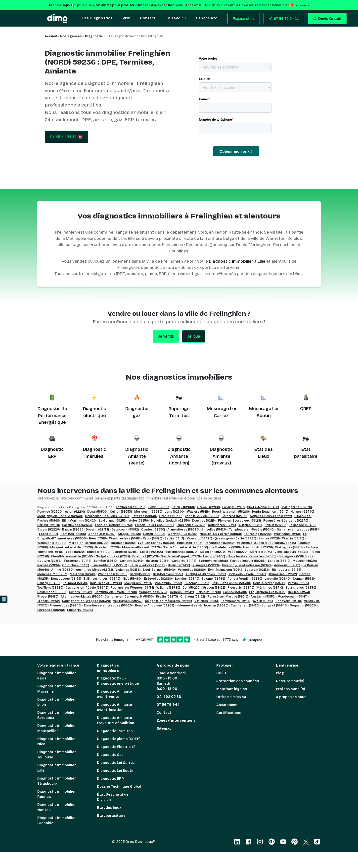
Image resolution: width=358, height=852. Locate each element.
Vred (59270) (237, 552)
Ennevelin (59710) (288, 601)
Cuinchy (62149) (131, 561)
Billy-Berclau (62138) (168, 574)
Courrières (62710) (222, 525)
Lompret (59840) (274, 605)
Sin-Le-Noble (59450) (263, 507)
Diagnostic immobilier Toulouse (56, 754)
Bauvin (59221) (72, 529)
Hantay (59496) (48, 583)
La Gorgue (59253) (113, 520)
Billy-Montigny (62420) (79, 520)
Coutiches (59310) (75, 565)
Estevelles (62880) (158, 578)
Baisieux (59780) (208, 592)
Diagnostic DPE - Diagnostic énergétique (118, 681)
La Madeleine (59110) (225, 547)
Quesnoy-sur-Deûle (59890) (235, 538)
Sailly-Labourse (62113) (113, 556)
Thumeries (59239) (282, 574)
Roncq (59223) (154, 534)
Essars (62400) (151, 552)
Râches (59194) (48, 565)
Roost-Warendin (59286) (231, 511)
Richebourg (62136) (286, 569)
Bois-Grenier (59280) (106, 583)
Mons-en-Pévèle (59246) (247, 574)
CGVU (221, 673)
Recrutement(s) (290, 681)
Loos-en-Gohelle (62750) (114, 525)
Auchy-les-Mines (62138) (94, 569)
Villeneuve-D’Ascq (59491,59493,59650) (266, 543)
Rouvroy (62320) (49, 511)
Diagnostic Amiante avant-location (114, 707)
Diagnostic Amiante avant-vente (114, 694)
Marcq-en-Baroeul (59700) (88, 543)
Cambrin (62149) (184, 561)
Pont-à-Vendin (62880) (244, 578)
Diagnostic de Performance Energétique (52, 415)
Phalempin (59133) (168, 583)
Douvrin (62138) (97, 529)
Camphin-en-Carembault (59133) (129, 596)
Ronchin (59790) (107, 547)
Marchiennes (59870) (181, 552)
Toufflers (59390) (50, 587)
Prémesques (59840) (65, 605)
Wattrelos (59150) (287, 534)
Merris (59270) (261, 552)
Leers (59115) (48, 534)
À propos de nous (291, 697)
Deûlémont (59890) (51, 592)
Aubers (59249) (80, 592)
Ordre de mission (231, 697)
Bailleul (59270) (48, 525)
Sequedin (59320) (303, 605)
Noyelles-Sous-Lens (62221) (271, 516)
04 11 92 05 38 (169, 697)
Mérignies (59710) (270, 587)
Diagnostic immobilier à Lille (237, 261)
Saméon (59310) (105, 561)
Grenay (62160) (208, 507)
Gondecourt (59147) (293, 596)
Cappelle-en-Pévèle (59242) (87, 587)
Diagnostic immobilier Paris (56, 675)
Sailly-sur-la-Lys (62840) (102, 578)
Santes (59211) (269, 538)
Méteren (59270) (212, 552)
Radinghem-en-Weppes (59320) (86, 601)
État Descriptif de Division (113, 797)
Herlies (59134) (299, 592)
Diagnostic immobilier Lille (56, 768)
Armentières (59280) (183, 529)
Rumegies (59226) (206, 565)
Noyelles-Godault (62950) (170, 520)
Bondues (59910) (123, 543)
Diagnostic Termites (115, 731)
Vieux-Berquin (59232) (291, 552)
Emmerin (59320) (80, 610)
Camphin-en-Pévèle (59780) (115, 592)
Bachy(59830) (140, 574)
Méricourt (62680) (148, 511)
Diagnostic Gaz (110, 755)
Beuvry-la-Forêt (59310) (147, 565)
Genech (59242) (182, 592)
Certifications (228, 713)
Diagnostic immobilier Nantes (56, 807)
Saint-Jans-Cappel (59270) (181, 556)
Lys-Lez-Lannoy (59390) (156, 543)
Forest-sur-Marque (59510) (227, 596)
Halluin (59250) (275, 525)
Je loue (193, 336)
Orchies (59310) (170, 516)
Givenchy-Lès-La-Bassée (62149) (246, 565)
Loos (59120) (75, 552)
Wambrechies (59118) (124, 538)
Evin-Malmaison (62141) (225, 569)
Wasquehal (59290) (51, 543)
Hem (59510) (98, 538)
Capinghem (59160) (245, 605)
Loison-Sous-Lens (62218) (154, 525)
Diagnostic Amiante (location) (179, 456)
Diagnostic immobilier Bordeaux (56, 715)
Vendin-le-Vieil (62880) (202, 516)
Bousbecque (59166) (66, 578)
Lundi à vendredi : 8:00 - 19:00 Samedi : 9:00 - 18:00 (172, 681)
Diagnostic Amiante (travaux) (221, 456)
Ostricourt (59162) (125, 529)
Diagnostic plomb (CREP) (118, 739)
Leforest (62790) (234, 516)
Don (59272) (191, 587)
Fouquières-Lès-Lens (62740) (285, 520)
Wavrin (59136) (293, 538)
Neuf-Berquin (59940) (159, 569)
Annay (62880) (62, 569)
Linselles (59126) (214, 529)
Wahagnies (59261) (153, 592)
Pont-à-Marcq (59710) (269, 583)
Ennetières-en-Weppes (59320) (108, 605)
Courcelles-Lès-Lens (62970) (107, 516)
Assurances (226, 705)
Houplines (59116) (189, 543)
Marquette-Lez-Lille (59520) (71, 547)
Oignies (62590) (153, 529)
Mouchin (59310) (305, 561)
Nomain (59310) (304, 578)
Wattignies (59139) (289, 547)
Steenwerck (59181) (213, 561)
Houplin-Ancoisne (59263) (154, 605)
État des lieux (109, 808)
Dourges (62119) (204, 520)
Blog (280, 673)
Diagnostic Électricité (116, 747)
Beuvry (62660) (183, 507)
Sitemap (164, 728)
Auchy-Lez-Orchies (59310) (205, 574)
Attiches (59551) (206, 601)
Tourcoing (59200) (257, 534)
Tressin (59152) (48, 601)
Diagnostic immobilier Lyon (56, 702)
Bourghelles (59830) (300, 587)
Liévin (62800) (158, 507)
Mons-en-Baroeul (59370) (141, 547)
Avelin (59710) (263, 601)
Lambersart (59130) (130, 507)
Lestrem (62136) (257, 569)
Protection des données (237, 681)
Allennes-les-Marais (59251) (81, 596)
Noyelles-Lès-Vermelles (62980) (251, 556)
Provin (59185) (298, 583)
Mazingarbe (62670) (296, 507)
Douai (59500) (97, 511)
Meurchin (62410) (82, 574)
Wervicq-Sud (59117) (182, 534)
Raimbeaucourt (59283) (248, 561)
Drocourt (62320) (145, 556)
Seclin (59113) (174, 538)
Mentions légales (231, 689)
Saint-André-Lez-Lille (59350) (185, 547)
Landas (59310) (279, 561)
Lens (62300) (174, 511)
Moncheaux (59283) (52, 574)
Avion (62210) (75, 511)
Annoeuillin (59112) (101, 534)
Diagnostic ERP (110, 779)
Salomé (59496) (213, 578)
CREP (306, 408)
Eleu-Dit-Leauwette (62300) (72, 556)
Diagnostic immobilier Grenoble (56, 820)
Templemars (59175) (235, 601)
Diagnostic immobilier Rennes (56, 794)
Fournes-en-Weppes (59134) (132, 587)
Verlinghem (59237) (127, 601)
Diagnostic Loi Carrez (116, 763)
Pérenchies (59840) (219, 543)
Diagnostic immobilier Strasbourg (56, 781)
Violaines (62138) (127, 569)
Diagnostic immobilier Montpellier (56, 728)
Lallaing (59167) (233, 507)
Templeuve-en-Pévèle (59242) (251, 529)
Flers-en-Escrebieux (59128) (239, 520)
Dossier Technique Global (119, 786)
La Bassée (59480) (302, 525)
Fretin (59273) (167, 596)
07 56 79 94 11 (168, 705)
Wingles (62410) (250, 525)
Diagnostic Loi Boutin (115, 771)
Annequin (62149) (287, 565)
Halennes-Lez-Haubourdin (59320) (202, 605)
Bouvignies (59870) (293, 556)
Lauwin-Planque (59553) (109, 565)
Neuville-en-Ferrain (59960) (221, 534)
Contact (164, 712)
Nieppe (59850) (129, 534)
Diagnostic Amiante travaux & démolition (115, 720)
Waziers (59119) (198, 511)
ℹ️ (3, 599)
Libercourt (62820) (191, 525)
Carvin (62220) (48, 529)
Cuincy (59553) (121, 511)
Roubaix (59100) (98, 552)
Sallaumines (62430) (77, 525)
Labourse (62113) (125, 552)
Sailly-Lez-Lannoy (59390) (231, 583)
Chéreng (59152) (192, 596)
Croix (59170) (152, 538)
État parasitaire (111, 816)
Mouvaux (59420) (199, 538)
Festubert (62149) (77, 561)
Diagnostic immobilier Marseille (56, 689)
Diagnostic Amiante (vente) (136, 456)
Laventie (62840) (277, 578)
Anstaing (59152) (263, 596)
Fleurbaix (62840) (240, 587)
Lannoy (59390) (235, 592)
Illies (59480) (132, 578)
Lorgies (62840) (187, 578)
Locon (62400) (214, 556)
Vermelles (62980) (192, 569)
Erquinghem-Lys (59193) (267, 592)
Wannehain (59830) (112, 574)
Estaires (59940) (144, 516)
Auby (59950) (139, 520)
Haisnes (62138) (157, 561)
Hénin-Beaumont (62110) (270, 511)
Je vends (166, 336)
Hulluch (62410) (179, 565)
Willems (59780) (168, 587)
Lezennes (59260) (51, 610)
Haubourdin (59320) (258, 547)
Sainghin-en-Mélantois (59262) (168, 601)
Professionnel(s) (290, 689)
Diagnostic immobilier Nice (56, 741)
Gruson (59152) (214, 587)
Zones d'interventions (176, 720)
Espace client (244, 18)
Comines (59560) (73, 534)
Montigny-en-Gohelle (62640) (60, 516)
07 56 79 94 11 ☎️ (66, 137)
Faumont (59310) (75, 583)
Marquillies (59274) (138, 583)
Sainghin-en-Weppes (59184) (298, 529)
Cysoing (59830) (196, 583)
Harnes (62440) (302, 511)
